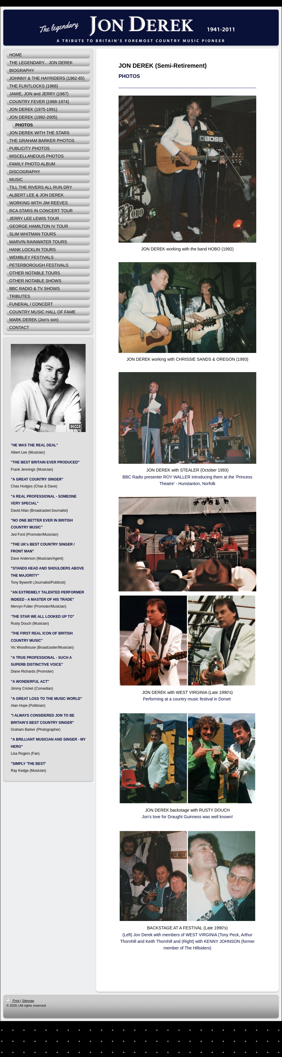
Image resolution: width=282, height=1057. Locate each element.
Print (13, 1000)
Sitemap (28, 1000)
